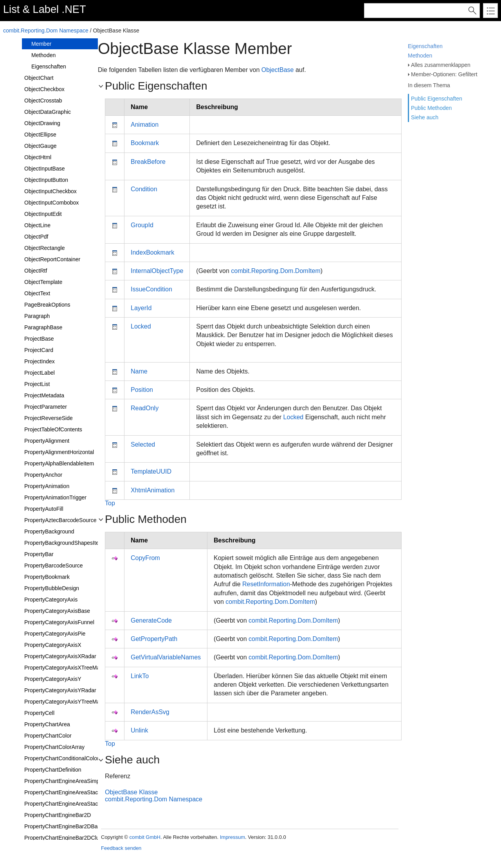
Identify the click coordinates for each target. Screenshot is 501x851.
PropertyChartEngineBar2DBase (63, 826)
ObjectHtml (37, 157)
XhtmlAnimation (153, 490)
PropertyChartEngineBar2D (57, 815)
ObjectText (37, 293)
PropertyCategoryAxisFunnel (59, 622)
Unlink (139, 730)
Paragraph (37, 316)
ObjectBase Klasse (131, 792)
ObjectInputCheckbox (50, 191)
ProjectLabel (39, 373)
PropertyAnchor (43, 475)
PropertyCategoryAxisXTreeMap (63, 667)
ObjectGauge (40, 146)
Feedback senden (121, 848)
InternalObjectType (157, 271)
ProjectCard (38, 350)
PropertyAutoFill (43, 509)
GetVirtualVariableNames (166, 657)
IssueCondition (151, 289)
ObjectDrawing (42, 123)
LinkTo (140, 676)
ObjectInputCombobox (51, 202)
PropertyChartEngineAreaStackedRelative (75, 804)
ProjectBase (39, 339)
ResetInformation (266, 584)
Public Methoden (431, 108)
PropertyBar (39, 554)
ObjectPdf (36, 236)
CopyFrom (145, 558)
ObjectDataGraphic (47, 112)
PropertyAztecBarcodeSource (60, 520)
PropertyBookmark (47, 577)
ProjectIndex (39, 361)
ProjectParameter (45, 407)
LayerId (141, 308)
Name (139, 371)
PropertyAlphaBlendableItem (59, 463)
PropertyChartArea (47, 724)
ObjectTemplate (43, 282)
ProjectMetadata (44, 395)
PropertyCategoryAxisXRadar (60, 656)
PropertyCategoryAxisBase (57, 611)
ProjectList (37, 384)
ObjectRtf (35, 271)
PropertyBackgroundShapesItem (63, 543)
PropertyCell (39, 713)
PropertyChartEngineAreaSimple (64, 781)
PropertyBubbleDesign (51, 588)
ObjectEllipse (40, 134)
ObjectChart (39, 78)
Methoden (420, 55)
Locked (141, 326)
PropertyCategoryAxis (50, 599)
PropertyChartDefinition (52, 770)
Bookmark (145, 143)
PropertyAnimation (46, 486)
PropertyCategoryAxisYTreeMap (63, 701)
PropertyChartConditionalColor (61, 758)
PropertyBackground (49, 531)
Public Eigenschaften (436, 98)
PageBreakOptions (47, 305)
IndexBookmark (152, 252)
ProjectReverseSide (48, 418)
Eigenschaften (425, 46)
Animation (145, 124)
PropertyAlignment (46, 441)
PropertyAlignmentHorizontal (59, 452)
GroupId (142, 225)
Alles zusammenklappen (440, 65)
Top (110, 503)
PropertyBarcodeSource (53, 565)
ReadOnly (145, 408)
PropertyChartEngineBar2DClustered (69, 838)
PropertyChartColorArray (54, 747)
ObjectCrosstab (43, 100)
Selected (143, 444)
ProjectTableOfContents (53, 429)
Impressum (232, 837)
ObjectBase (277, 69)
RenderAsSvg (150, 712)
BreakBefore (148, 161)
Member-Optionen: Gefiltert (444, 74)
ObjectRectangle (44, 248)
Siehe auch (424, 117)
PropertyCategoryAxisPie (54, 633)
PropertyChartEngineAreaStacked (65, 792)
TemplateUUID (151, 471)
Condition (144, 189)
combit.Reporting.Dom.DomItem (276, 271)
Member (41, 44)
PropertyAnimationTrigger (55, 497)
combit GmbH (144, 837)
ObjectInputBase (44, 168)
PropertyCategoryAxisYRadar (60, 690)
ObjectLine (37, 225)
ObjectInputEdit (43, 214)
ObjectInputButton (46, 180)
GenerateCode (151, 620)
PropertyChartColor (48, 736)
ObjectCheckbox (44, 89)
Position (142, 389)
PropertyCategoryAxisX (52, 645)
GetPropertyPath (154, 639)
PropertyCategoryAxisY (52, 679)
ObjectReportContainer (52, 259)
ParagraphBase (43, 327)
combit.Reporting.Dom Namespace (45, 30)
